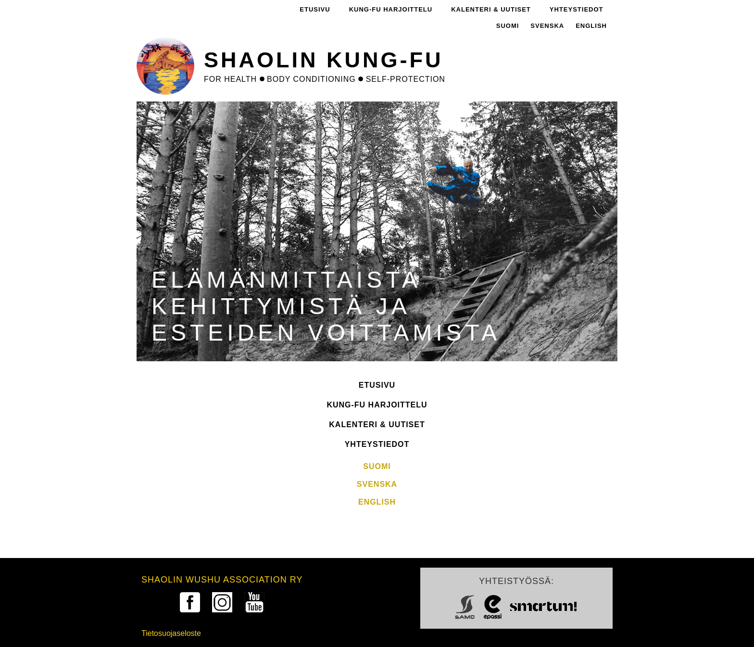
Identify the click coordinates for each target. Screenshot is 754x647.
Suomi (507, 25)
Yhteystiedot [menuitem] (576, 9)
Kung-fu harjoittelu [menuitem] (391, 9)
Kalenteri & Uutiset (377, 424)
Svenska (547, 25)
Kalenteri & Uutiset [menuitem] (491, 9)
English (591, 25)
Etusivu (377, 385)
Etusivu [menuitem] (315, 9)
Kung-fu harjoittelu (377, 405)
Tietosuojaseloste (171, 633)
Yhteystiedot (377, 444)
